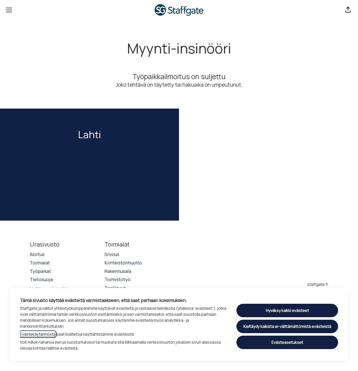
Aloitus (37, 254)
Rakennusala (117, 271)
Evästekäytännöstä (38, 334)
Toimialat (40, 263)
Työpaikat (40, 271)
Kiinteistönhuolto (123, 263)
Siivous (111, 254)
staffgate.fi (317, 284)
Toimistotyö (117, 279)
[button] (348, 10)
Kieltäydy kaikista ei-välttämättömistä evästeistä (287, 326)
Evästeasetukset (287, 342)
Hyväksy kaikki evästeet (287, 310)
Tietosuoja (41, 279)
